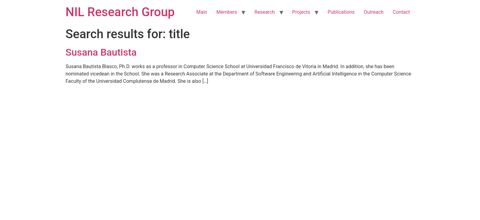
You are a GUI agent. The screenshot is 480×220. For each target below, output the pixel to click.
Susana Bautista (101, 52)
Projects (301, 12)
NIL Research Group (120, 12)
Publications (341, 12)
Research (264, 12)
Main (201, 12)
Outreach (374, 12)
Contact (401, 12)
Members (226, 12)
